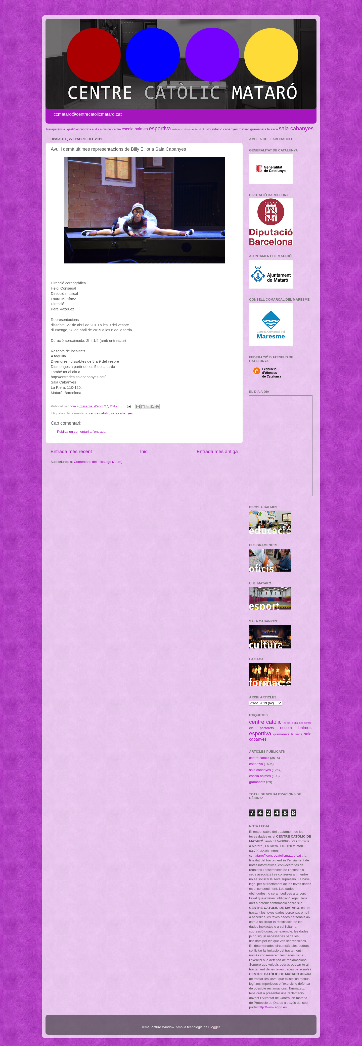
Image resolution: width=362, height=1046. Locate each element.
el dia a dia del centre (106, 129)
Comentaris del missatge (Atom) (98, 462)
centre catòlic (99, 413)
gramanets (258, 129)
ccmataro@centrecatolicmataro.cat (275, 855)
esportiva (160, 128)
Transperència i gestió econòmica (68, 129)
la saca (272, 129)
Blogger (214, 1027)
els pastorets (261, 728)
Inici (144, 451)
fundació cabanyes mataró (229, 129)
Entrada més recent (71, 451)
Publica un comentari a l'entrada (81, 431)
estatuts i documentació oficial (190, 129)
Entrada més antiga (217, 451)
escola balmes (135, 129)
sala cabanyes (296, 128)
